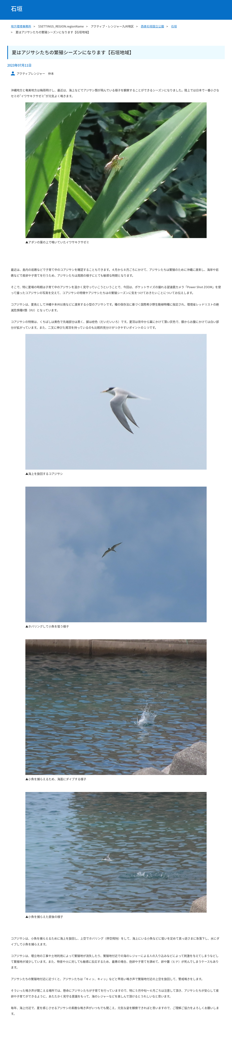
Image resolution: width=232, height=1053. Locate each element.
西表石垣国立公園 (152, 26)
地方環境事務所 (21, 26)
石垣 (174, 26)
